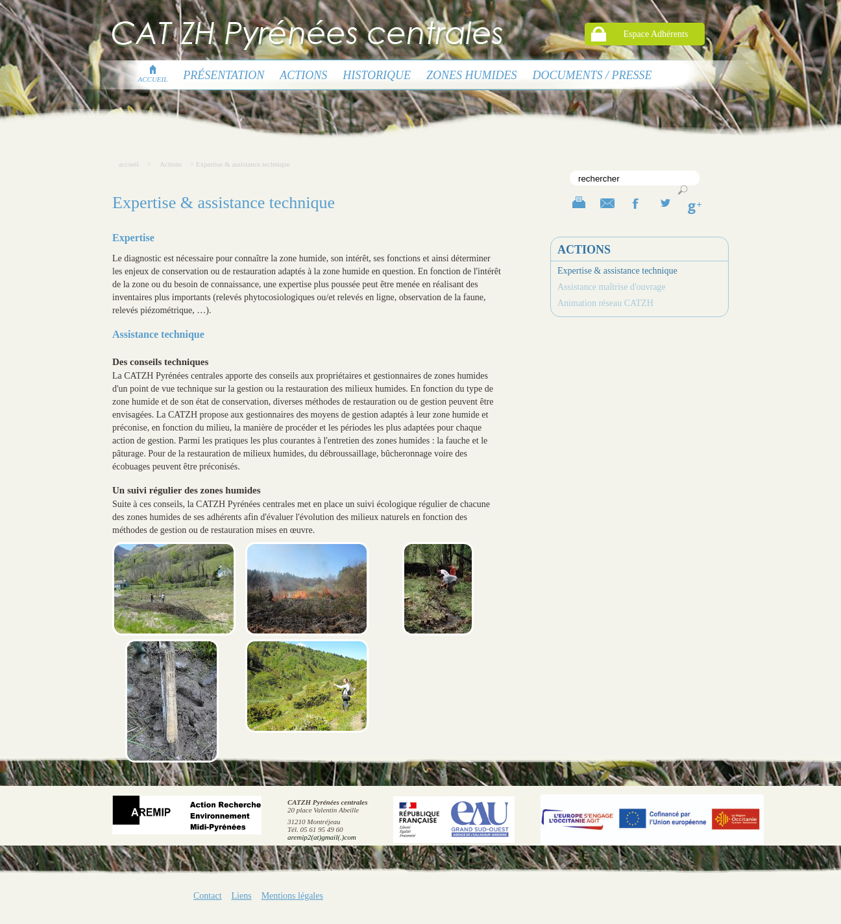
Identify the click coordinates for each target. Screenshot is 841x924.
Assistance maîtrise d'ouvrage (611, 287)
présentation (223, 75)
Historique (377, 75)
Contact (207, 896)
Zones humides (471, 75)
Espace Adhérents (656, 34)
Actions (303, 75)
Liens (242, 896)
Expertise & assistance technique (617, 271)
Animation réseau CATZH (605, 303)
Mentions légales (292, 896)
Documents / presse (592, 75)
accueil (153, 75)
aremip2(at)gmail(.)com (321, 837)
